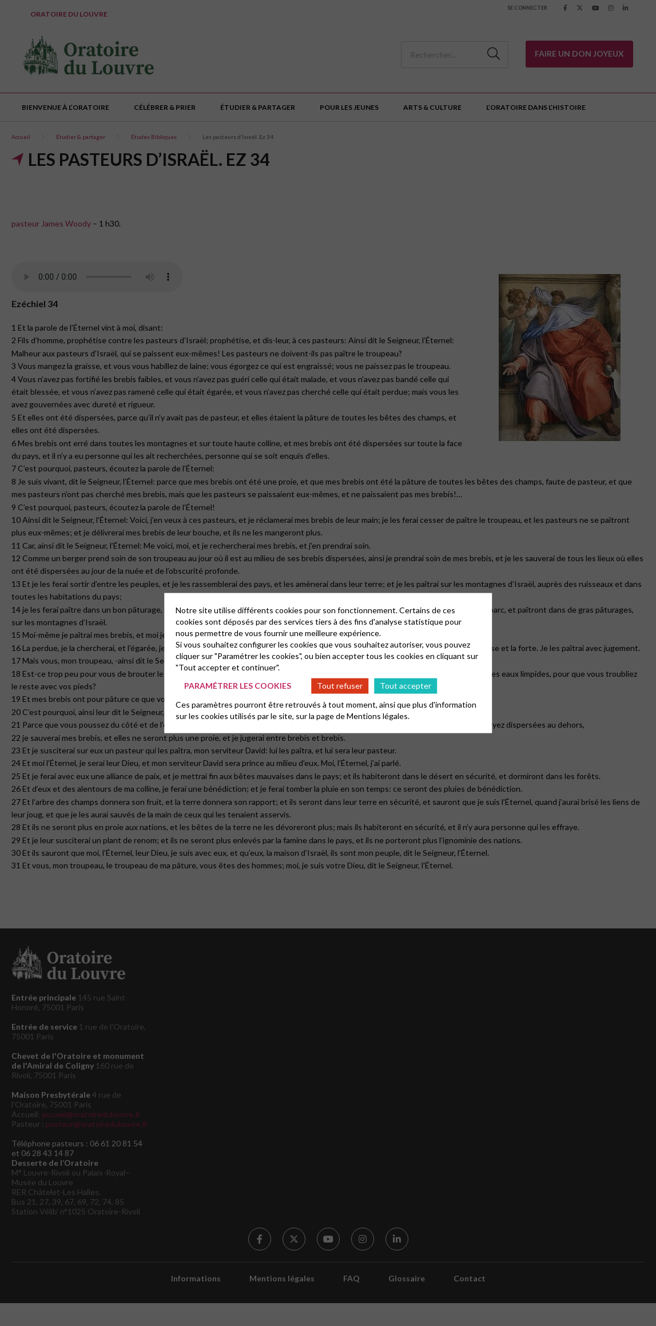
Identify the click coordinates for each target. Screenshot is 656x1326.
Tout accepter (405, 685)
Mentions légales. (378, 715)
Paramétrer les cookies (237, 685)
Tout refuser (340, 685)
